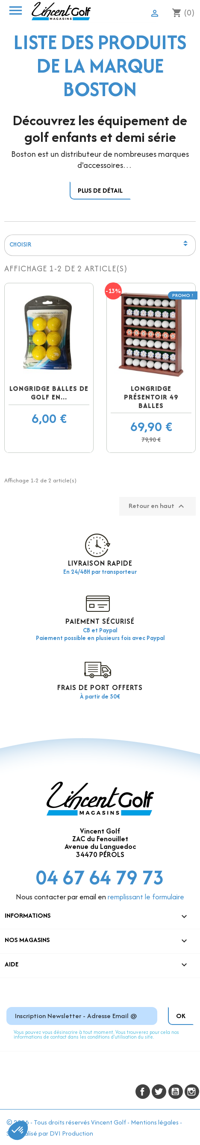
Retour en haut (157, 506)
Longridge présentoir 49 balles (151, 397)
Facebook (142, 1091)
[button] (18, 1130)
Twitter (159, 1091)
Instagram (192, 1091)
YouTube (175, 1091)
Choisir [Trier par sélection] (100, 245)
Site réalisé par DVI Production (49, 1133)
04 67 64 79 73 (100, 877)
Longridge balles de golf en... (48, 393)
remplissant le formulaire (146, 897)
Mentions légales (155, 1122)
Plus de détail (100, 190)
